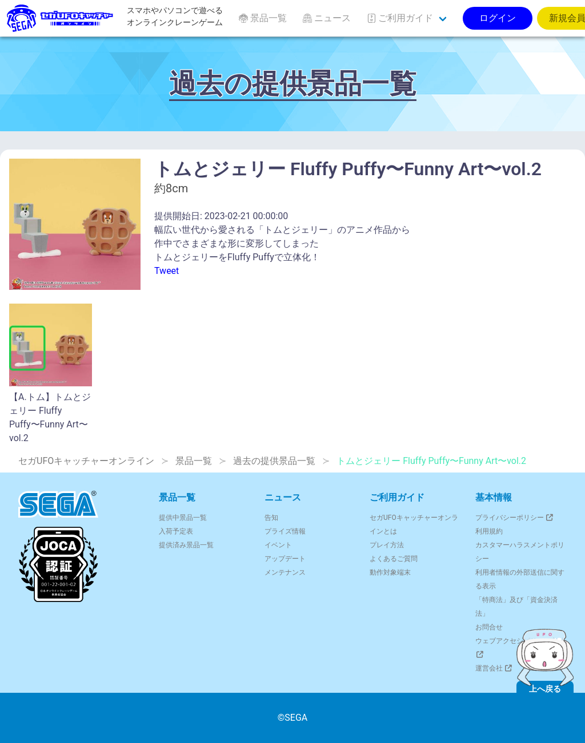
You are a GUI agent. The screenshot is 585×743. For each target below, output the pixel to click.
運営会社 (494, 668)
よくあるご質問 (394, 559)
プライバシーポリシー (515, 518)
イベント (278, 545)
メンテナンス (285, 572)
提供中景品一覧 (183, 518)
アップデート (285, 559)
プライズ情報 (285, 531)
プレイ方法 (387, 545)
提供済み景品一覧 (186, 545)
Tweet (166, 270)
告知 (271, 518)
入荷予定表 (176, 531)
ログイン (497, 18)
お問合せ (489, 627)
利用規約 (489, 531)
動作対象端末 (390, 572)
